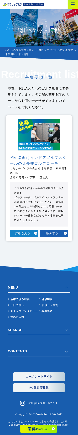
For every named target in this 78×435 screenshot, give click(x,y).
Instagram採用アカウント (43, 403)
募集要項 (47, 311)
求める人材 (17, 317)
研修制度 (47, 299)
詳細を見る (22, 233)
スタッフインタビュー (24, 311)
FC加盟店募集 (39, 387)
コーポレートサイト (39, 376)
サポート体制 (50, 305)
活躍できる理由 (20, 299)
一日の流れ (17, 305)
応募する (52, 233)
